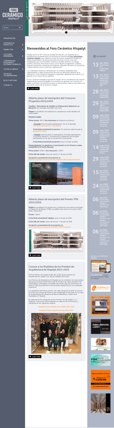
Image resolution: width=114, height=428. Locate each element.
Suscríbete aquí (96, 275)
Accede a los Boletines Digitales (99, 257)
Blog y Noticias (10, 80)
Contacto (8, 85)
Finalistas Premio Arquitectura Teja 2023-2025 (56, 310)
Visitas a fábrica (11, 69)
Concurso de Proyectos (9, 44)
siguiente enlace (41, 131)
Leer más (34, 88)
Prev (28, 18)
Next (111, 18)
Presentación (9, 38)
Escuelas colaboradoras (10, 75)
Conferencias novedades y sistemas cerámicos (12, 62)
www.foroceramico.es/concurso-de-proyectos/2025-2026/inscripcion (54, 160)
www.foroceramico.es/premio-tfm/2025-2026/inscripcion (50, 227)
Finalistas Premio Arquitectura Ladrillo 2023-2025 (56, 307)
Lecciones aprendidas (8, 55)
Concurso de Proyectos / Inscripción (47, 126)
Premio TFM (8, 50)
